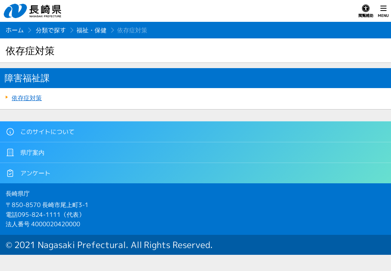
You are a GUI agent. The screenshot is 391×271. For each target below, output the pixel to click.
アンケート (28, 173)
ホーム (15, 30)
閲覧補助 (365, 11)
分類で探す (51, 30)
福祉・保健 (91, 30)
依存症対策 (27, 98)
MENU (383, 11)
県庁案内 (25, 152)
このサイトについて (40, 131)
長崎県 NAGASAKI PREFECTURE (33, 11)
